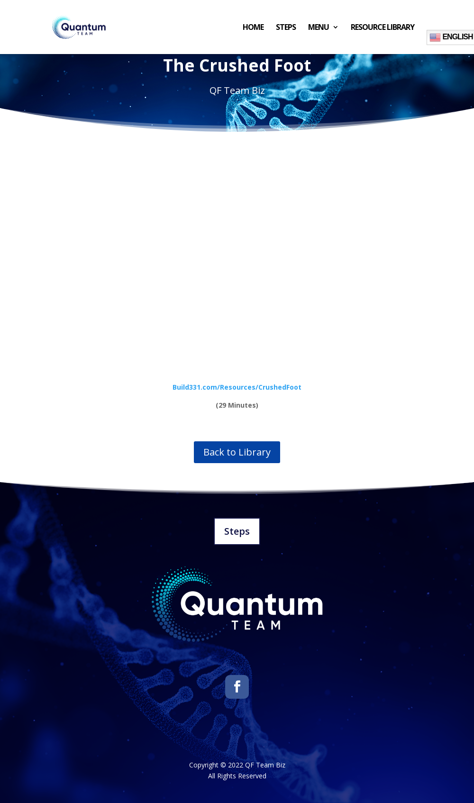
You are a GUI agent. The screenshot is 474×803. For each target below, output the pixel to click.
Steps (286, 28)
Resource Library (382, 28)
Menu (318, 28)
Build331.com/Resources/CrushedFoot (237, 387)
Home (253, 28)
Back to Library (237, 452)
